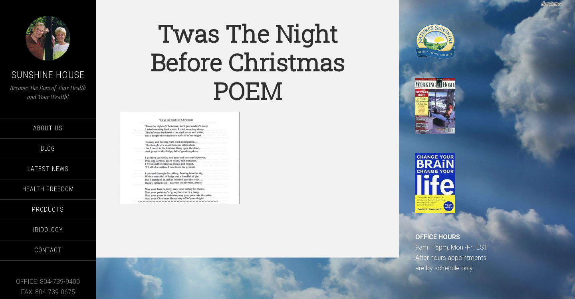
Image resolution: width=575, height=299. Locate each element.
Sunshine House (48, 75)
